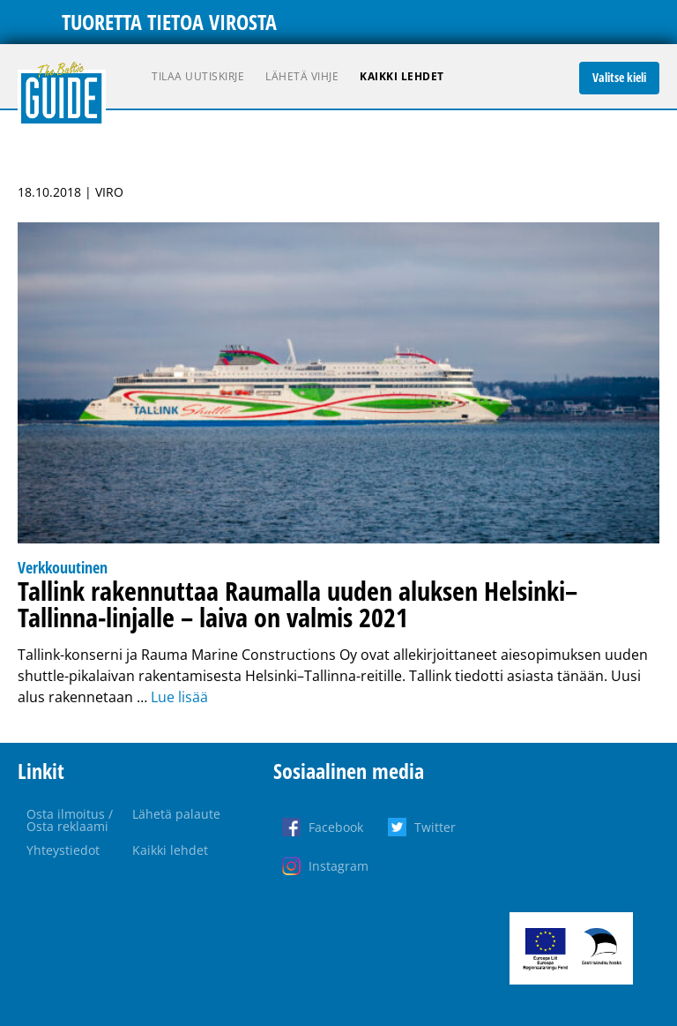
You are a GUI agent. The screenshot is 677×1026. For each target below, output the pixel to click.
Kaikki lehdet (402, 76)
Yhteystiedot (63, 850)
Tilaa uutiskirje (198, 76)
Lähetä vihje (301, 76)
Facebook (336, 827)
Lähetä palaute (176, 813)
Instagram (338, 865)
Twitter (435, 827)
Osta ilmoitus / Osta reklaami (69, 820)
